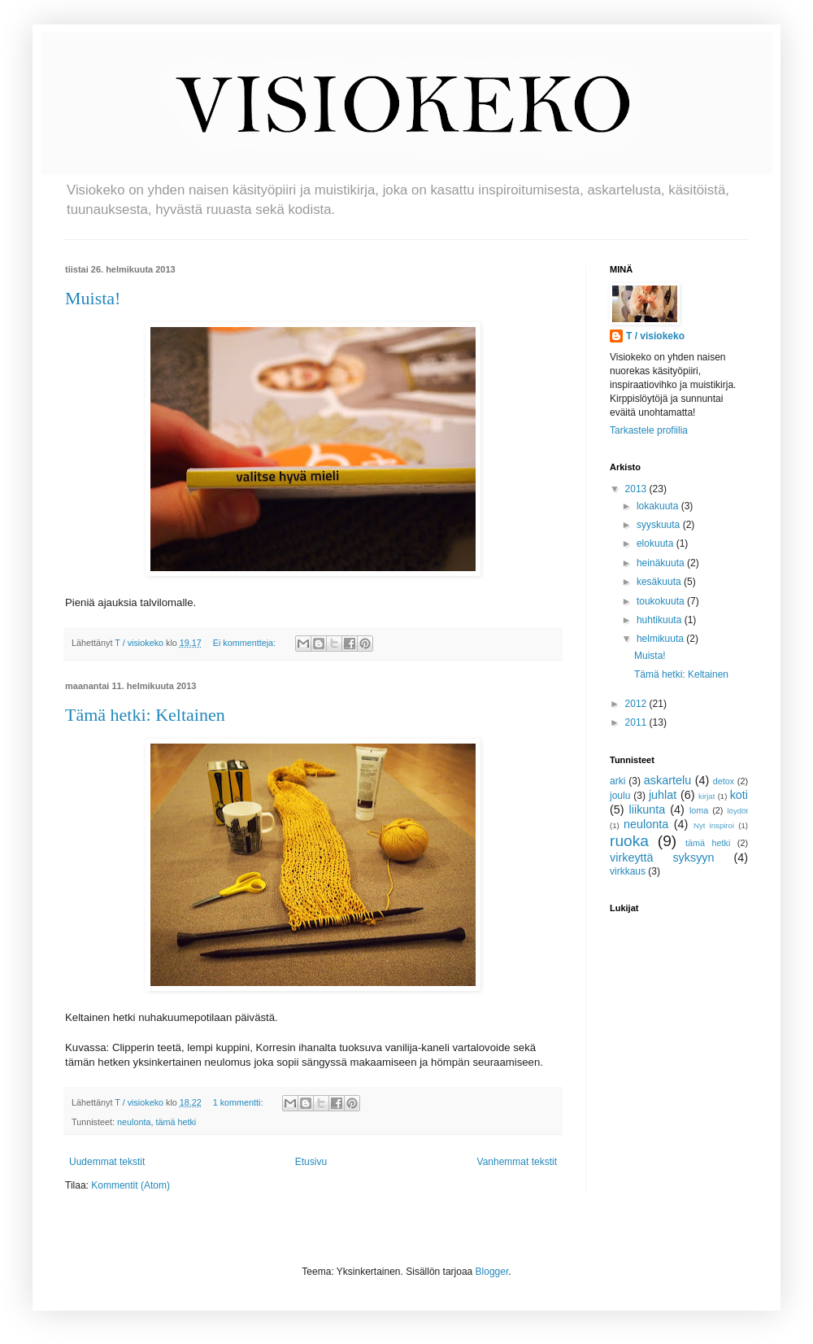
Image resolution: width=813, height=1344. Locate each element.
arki (617, 781)
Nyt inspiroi (713, 825)
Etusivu (311, 1161)
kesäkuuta (660, 581)
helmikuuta (661, 638)
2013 (637, 489)
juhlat (662, 794)
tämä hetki (175, 1122)
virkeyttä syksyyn (662, 857)
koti (739, 794)
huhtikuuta (661, 620)
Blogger (492, 1271)
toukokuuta (662, 601)
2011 (637, 722)
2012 (637, 703)
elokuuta (656, 543)
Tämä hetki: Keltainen (145, 715)
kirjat (706, 796)
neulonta (133, 1122)
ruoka (629, 840)
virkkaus (628, 871)
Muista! (92, 298)
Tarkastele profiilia (649, 430)
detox (723, 781)
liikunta (647, 809)
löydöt (737, 810)
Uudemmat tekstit (107, 1161)
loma (698, 810)
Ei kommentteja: (245, 643)
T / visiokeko (655, 336)
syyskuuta (660, 524)
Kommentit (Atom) (130, 1185)
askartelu (667, 780)
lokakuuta (659, 506)
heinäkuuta (662, 563)
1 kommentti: (239, 1102)
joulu (620, 795)
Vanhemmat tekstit (517, 1161)
